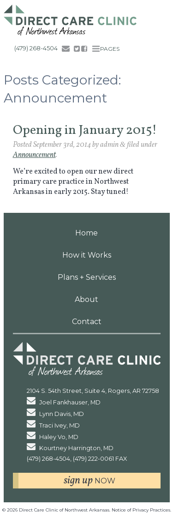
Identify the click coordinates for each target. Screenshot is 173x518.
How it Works (86, 255)
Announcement (34, 155)
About (86, 299)
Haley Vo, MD (53, 437)
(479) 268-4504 (36, 48)
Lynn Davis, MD (55, 413)
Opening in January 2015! (85, 130)
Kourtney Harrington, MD (70, 448)
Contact (86, 321)
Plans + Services (87, 277)
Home (86, 233)
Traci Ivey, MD (53, 425)
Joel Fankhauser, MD (64, 402)
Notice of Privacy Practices (141, 509)
